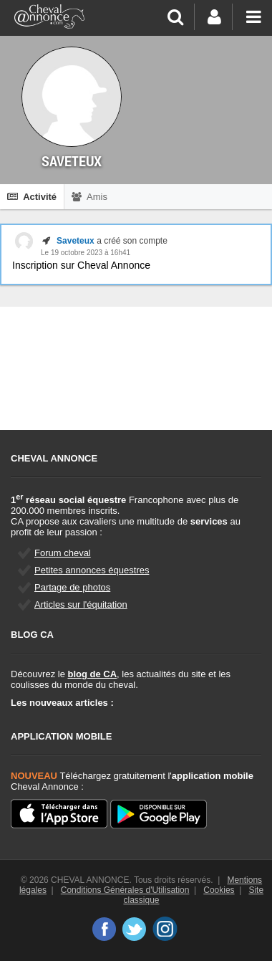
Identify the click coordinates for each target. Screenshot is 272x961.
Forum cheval (62, 553)
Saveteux (75, 241)
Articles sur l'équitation (80, 604)
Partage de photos (72, 587)
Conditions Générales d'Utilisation (125, 890)
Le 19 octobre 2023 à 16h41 (85, 253)
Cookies (218, 890)
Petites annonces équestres (91, 570)
